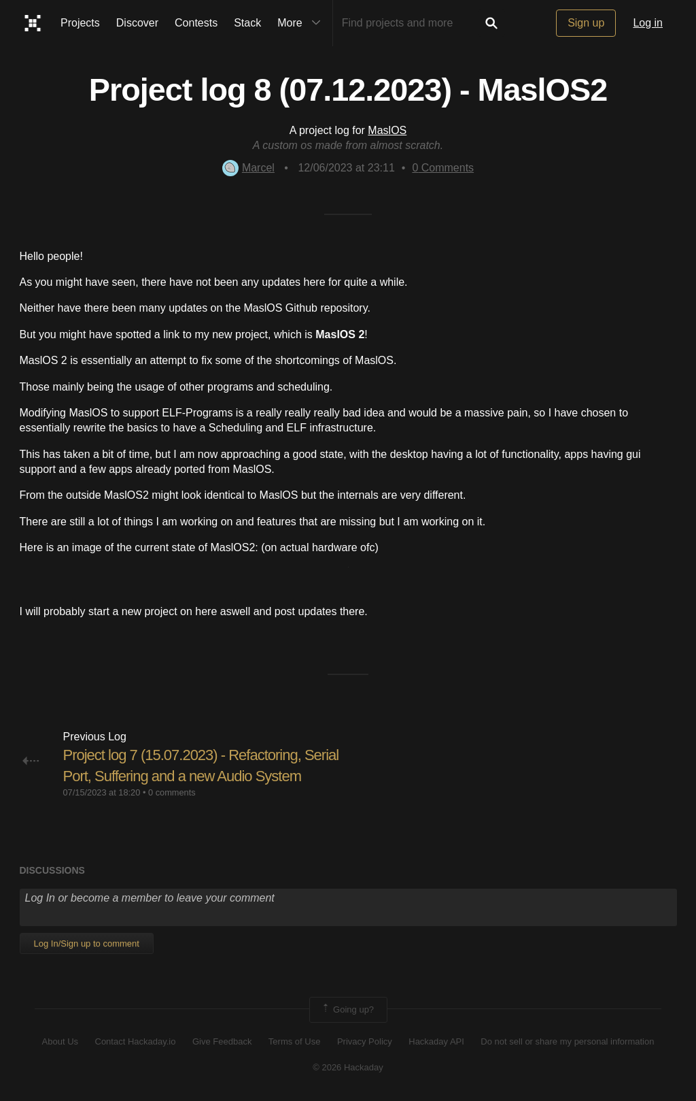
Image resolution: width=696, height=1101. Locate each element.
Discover (137, 23)
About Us (60, 1041)
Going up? (347, 1009)
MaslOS (387, 130)
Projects (80, 23)
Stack (247, 23)
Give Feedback (221, 1041)
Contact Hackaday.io (135, 1041)
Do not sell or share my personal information (567, 1041)
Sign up (586, 23)
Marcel (248, 168)
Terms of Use (294, 1041)
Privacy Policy (364, 1041)
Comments (443, 168)
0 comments (172, 792)
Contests (196, 23)
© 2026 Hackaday (348, 1067)
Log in (648, 23)
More (301, 23)
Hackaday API (436, 1041)
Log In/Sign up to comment (86, 943)
